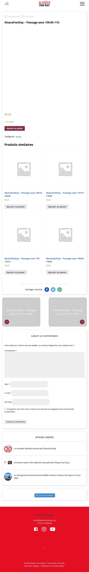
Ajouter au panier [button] (16, 206)
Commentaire (11, 350)
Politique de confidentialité (52, 566)
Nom (7, 384)
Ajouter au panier (15, 128)
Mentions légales (31, 566)
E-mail (8, 393)
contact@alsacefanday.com (44, 520)
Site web (8, 402)
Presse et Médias (44, 523)
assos (18, 136)
